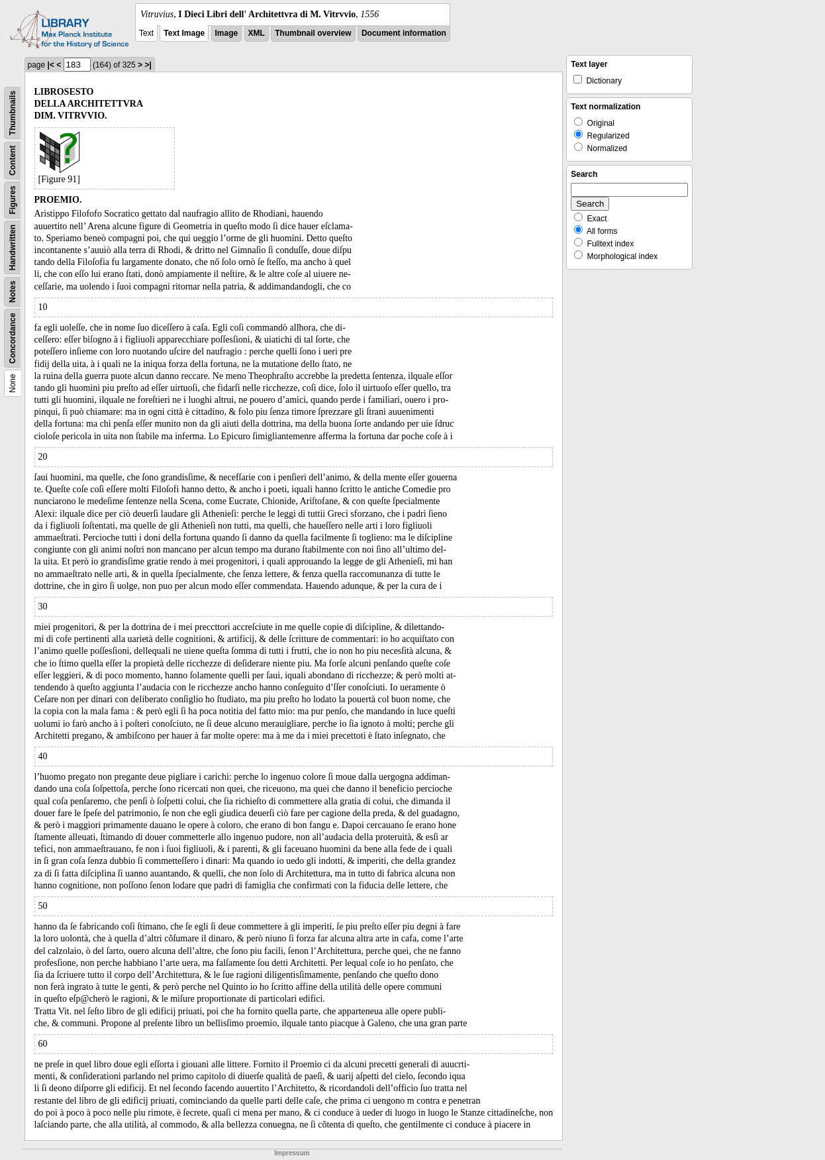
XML (256, 33)
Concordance (12, 338)
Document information (404, 33)
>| (147, 65)
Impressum (291, 1153)
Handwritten (12, 247)
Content (12, 161)
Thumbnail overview (313, 33)
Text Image (184, 33)
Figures (12, 199)
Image (226, 33)
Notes (12, 292)
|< (51, 65)
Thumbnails (12, 113)
